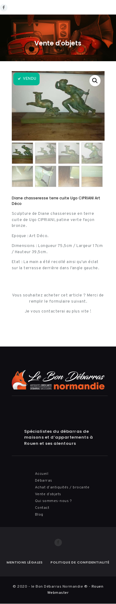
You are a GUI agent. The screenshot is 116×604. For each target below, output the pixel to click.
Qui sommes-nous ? (53, 501)
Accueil (42, 473)
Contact (42, 507)
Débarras (43, 480)
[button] (95, 80)
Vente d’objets (48, 494)
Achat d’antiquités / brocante (62, 487)
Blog (39, 514)
